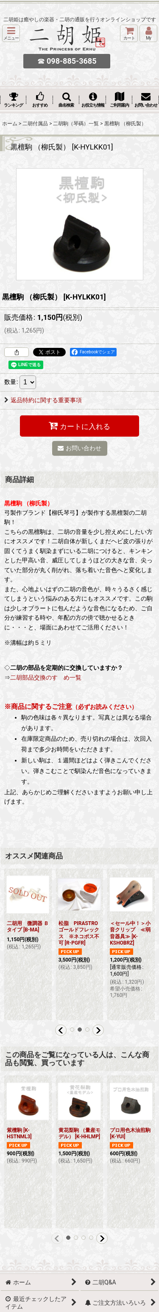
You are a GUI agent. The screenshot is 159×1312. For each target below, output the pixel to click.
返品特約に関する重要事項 (43, 400)
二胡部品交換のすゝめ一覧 (45, 677)
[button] (11, 33)
